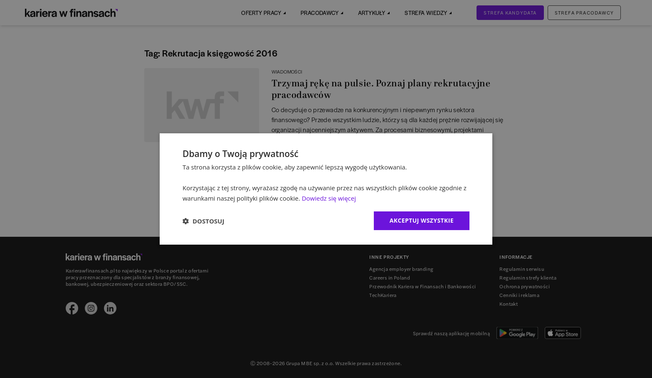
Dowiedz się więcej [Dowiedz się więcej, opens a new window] (329, 198)
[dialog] (326, 189)
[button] (203, 221)
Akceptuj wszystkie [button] (422, 220)
